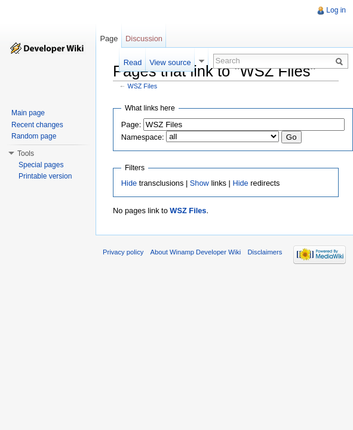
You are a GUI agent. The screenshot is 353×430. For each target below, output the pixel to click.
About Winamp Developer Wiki (196, 252)
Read (133, 62)
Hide (129, 183)
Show (199, 183)
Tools (25, 153)
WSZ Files (143, 86)
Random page (33, 136)
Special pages (41, 165)
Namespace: (142, 137)
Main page (28, 113)
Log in (336, 10)
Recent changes (37, 125)
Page (109, 38)
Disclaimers (264, 252)
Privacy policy (123, 252)
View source (170, 62)
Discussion (143, 38)
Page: (131, 124)
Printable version (45, 176)
